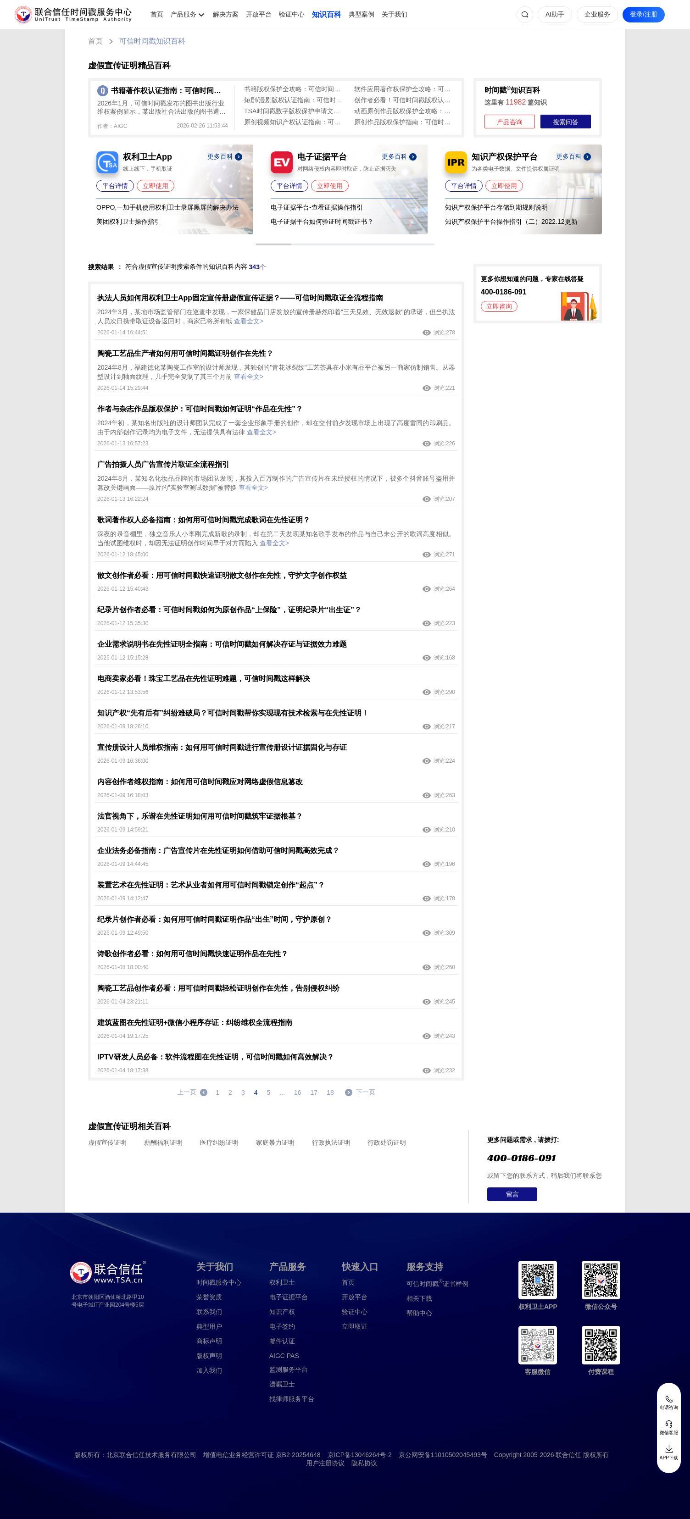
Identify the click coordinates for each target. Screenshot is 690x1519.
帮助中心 (419, 1313)
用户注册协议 (325, 1463)
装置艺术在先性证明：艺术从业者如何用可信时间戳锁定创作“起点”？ (211, 885)
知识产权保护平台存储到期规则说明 (496, 207)
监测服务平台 (288, 1369)
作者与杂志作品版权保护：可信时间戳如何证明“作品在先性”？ (200, 409)
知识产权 (282, 1311)
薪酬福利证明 (163, 1142)
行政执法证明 (331, 1142)
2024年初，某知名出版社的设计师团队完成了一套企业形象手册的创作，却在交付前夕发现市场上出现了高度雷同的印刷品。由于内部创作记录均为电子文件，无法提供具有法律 (276, 427)
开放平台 (259, 14)
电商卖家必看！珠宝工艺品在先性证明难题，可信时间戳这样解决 (203, 678)
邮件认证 (282, 1341)
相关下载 (419, 1298)
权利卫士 (282, 1282)
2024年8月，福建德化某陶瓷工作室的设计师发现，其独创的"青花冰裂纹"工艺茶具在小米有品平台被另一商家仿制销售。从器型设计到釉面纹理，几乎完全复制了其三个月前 (276, 372)
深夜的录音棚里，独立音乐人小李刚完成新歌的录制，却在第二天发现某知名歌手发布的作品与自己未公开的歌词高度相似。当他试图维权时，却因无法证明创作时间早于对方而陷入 (276, 538)
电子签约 (282, 1326)
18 (330, 1092)
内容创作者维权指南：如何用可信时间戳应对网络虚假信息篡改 (200, 782)
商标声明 (209, 1341)
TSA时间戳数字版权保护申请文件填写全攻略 (294, 111)
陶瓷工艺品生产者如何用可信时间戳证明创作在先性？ (185, 353)
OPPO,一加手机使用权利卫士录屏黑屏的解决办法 (167, 207)
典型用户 (209, 1326)
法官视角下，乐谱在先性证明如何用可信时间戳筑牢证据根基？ (200, 816)
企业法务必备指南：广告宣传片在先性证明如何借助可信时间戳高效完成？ (218, 850)
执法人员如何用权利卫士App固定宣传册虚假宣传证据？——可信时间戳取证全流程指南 (240, 298)
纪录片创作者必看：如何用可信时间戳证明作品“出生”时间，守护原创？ (214, 919)
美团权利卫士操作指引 (128, 221)
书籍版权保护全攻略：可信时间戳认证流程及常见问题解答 (294, 89)
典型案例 (361, 14)
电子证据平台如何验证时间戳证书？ (322, 221)
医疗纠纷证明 (219, 1142)
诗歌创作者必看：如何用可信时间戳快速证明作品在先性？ (192, 954)
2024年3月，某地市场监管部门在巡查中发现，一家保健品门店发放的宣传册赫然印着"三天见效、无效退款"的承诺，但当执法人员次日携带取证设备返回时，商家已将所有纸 (276, 316)
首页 (156, 14)
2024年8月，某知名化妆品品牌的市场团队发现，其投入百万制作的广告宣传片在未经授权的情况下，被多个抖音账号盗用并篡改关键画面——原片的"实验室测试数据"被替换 (276, 483)
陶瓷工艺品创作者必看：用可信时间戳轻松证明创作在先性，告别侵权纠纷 (218, 988)
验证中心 (292, 14)
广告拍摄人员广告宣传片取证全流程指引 (163, 464)
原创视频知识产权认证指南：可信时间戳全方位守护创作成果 (294, 122)
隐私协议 (364, 1463)
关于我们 (394, 14)
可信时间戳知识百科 (152, 41)
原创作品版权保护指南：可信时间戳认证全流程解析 (404, 122)
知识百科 (326, 14)
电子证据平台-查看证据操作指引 (317, 207)
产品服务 (183, 14)
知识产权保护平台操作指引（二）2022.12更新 (511, 221)
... (282, 1092)
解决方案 (226, 14)
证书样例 (437, 1283)
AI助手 (554, 14)
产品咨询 (510, 122)
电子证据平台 (288, 1297)
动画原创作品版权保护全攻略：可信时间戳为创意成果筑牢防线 (404, 111)
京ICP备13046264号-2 (360, 1454)
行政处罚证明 (386, 1142)
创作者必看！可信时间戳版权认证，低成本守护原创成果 (404, 100)
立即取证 (354, 1326)
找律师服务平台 (291, 1399)
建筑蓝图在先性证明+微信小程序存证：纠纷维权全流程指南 (194, 1022)
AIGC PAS (284, 1355)
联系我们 (209, 1311)
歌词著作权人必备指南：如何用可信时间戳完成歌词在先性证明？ (203, 520)
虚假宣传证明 (107, 1142)
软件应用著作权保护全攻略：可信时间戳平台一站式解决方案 (404, 89)
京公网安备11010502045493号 (443, 1454)
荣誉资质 (209, 1297)
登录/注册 (643, 14)
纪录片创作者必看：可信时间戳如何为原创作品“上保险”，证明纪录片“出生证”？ (229, 610)
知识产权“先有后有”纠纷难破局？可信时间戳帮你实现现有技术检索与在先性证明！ (233, 713)
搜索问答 (566, 122)
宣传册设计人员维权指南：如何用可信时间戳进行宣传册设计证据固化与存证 (222, 747)
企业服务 (597, 14)
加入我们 (209, 1370)
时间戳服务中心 (218, 1282)
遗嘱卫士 (282, 1384)
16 (297, 1092)
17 (314, 1092)
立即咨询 (499, 306)
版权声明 (209, 1355)
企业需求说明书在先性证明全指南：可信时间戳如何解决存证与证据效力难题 (222, 644)
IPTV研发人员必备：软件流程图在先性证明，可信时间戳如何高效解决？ (215, 1057)
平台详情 (115, 185)
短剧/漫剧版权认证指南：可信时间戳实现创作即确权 (294, 100)
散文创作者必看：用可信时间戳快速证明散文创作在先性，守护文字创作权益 (222, 575)
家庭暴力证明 (275, 1142)
